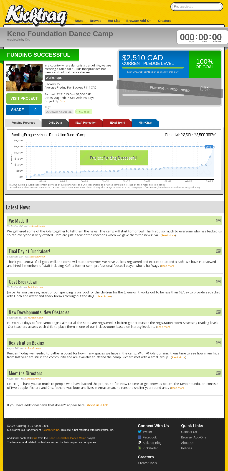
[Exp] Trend (117, 122)
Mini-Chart (145, 122)
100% (205, 61)
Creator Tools (147, 463)
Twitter (147, 432)
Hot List (114, 21)
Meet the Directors (25, 373)
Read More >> (170, 99)
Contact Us (189, 432)
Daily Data (55, 122)
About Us (187, 443)
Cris (62, 101)
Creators (164, 21)
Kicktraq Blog (152, 443)
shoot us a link (97, 405)
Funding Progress (23, 122)
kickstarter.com (37, 226)
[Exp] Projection (86, 122)
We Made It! (19, 220)
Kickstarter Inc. (51, 430)
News (79, 21)
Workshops (54, 78)
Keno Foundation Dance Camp (67, 438)
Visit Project (24, 98)
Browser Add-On (139, 21)
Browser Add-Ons (193, 437)
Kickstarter (150, 448)
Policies (186, 448)
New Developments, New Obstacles (39, 312)
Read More (168, 235)
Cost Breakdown (23, 281)
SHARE (17, 110)
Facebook (150, 437)
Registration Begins (26, 342)
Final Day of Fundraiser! (29, 251)
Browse (95, 21)
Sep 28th (76, 98)
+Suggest (84, 112)
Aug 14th (60, 98)
